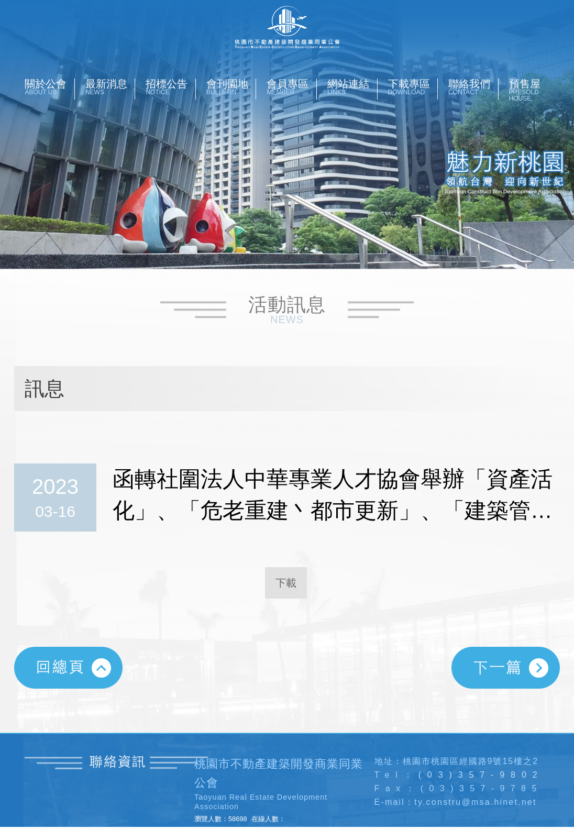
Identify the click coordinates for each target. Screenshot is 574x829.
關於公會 (49, 87)
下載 (285, 583)
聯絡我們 (473, 87)
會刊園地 (231, 87)
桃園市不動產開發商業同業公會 (287, 27)
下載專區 (413, 87)
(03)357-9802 (481, 774)
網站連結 (352, 87)
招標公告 (170, 87)
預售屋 (534, 90)
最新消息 (110, 87)
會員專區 (291, 87)
